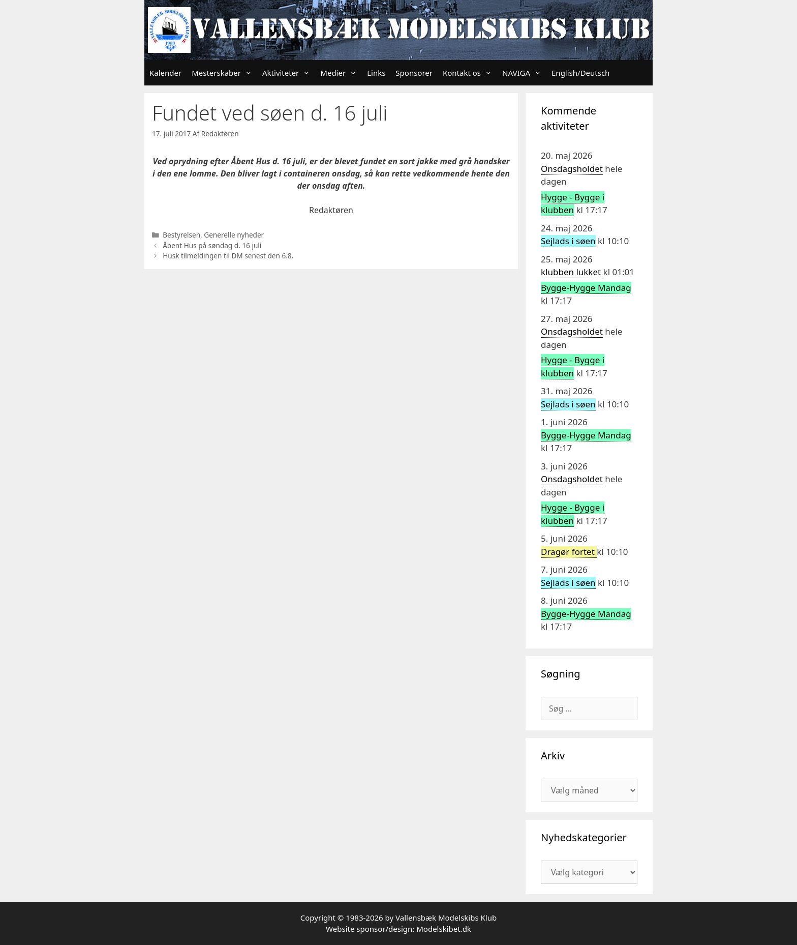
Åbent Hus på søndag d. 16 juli (212, 245)
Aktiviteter (288, 72)
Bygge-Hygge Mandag (586, 287)
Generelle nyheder (234, 235)
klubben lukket (572, 272)
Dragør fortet (569, 551)
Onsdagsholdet (572, 168)
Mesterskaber (224, 72)
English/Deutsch (580, 73)
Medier (341, 72)
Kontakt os (470, 72)
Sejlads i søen (568, 241)
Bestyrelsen (181, 235)
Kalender (165, 73)
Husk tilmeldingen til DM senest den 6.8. (228, 255)
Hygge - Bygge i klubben (572, 203)
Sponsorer (414, 73)
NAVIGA (524, 72)
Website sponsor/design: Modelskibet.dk (398, 929)
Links (376, 73)
